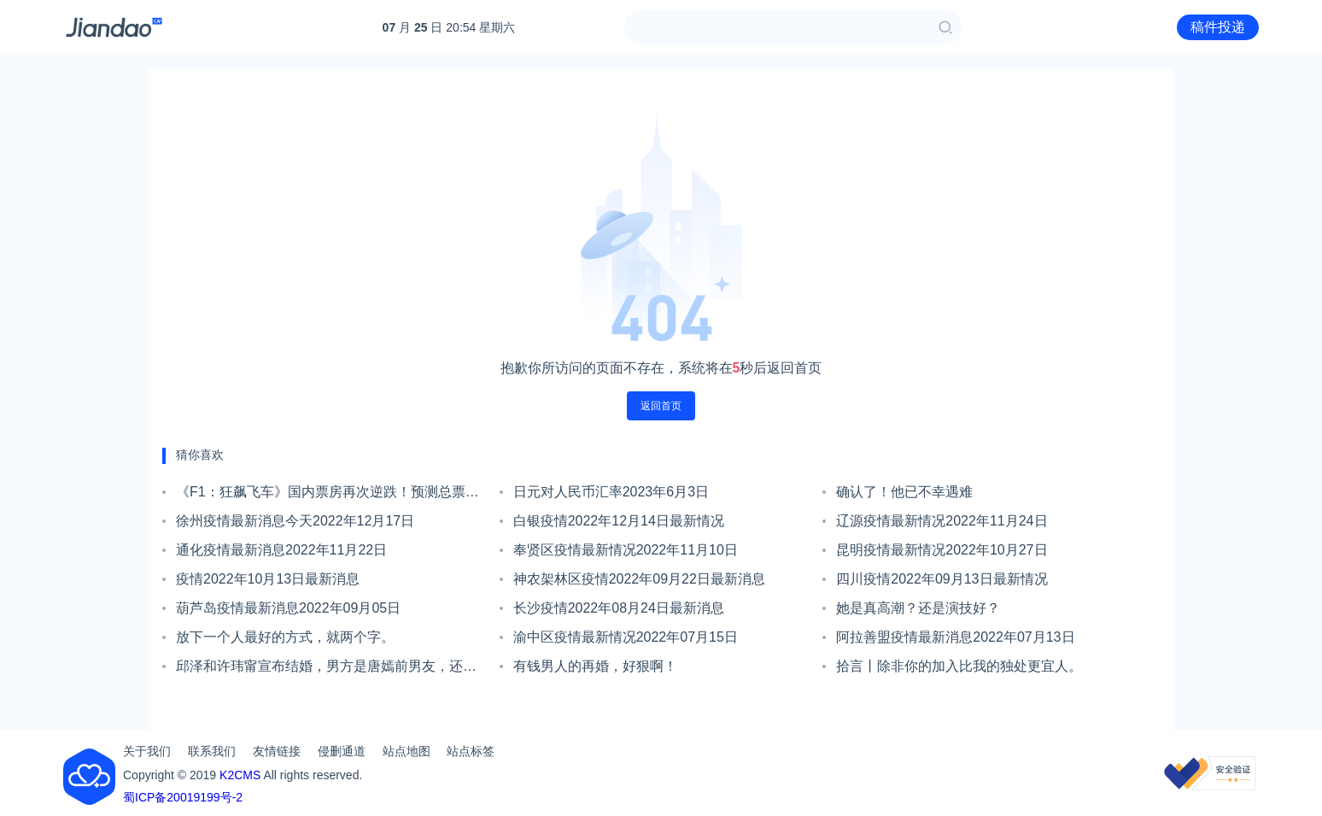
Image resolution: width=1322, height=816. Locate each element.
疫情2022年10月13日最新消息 (268, 579)
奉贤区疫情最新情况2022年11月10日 (625, 550)
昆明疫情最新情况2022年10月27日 (941, 550)
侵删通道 (342, 751)
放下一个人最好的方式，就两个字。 (285, 637)
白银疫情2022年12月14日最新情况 (618, 521)
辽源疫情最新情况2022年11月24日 (941, 521)
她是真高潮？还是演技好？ (918, 608)
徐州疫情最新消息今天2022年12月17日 (295, 521)
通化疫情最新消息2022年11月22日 (281, 550)
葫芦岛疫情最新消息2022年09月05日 (288, 608)
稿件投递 (1217, 27)
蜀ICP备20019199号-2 (183, 797)
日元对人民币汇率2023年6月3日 (611, 491)
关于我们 (147, 751)
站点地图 (406, 751)
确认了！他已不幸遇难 (904, 491)
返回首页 (661, 406)
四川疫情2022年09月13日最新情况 (941, 579)
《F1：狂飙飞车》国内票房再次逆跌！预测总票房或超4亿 (327, 495)
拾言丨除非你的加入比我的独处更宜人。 (959, 666)
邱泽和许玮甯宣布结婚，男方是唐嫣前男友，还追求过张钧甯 (326, 670)
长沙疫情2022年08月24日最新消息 (618, 608)
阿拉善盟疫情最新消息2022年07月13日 (955, 637)
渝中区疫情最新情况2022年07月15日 (625, 637)
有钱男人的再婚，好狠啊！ (595, 666)
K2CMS (239, 775)
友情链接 (277, 751)
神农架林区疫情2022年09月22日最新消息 (639, 579)
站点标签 (470, 751)
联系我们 (212, 751)
